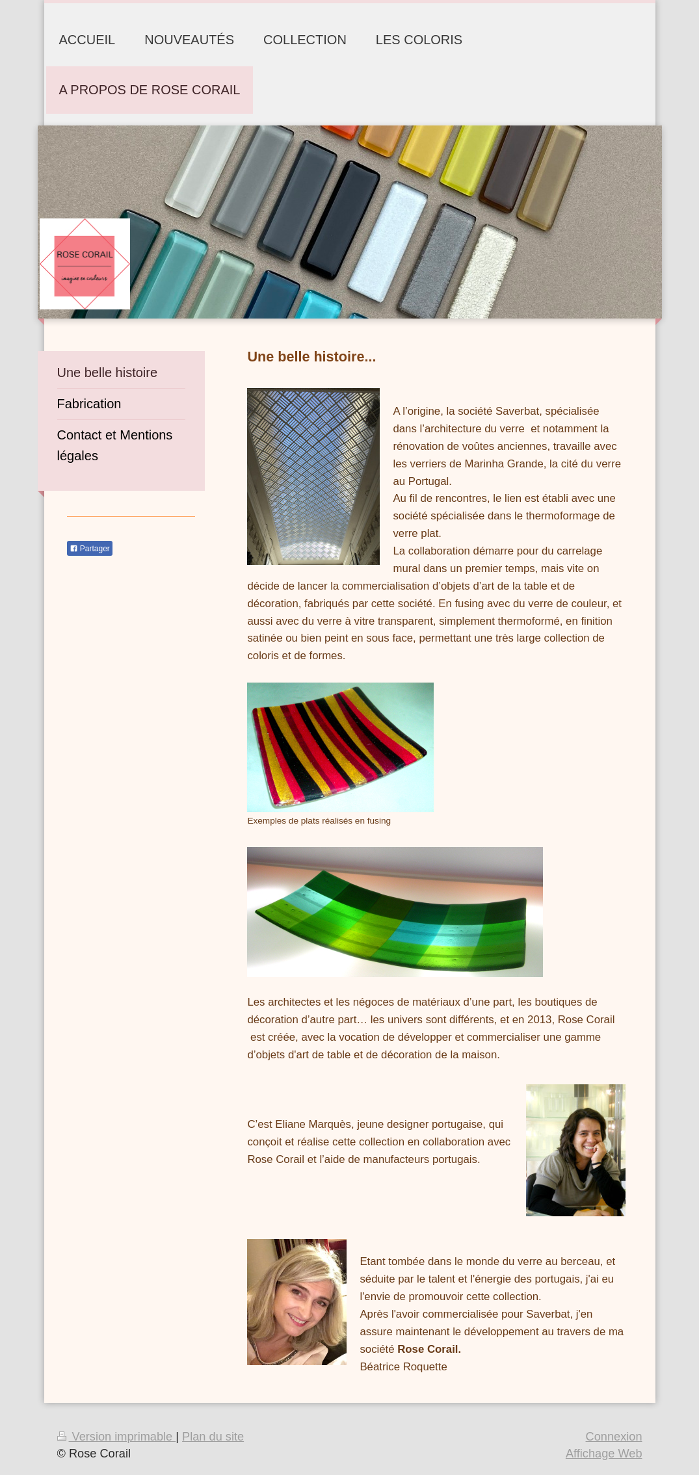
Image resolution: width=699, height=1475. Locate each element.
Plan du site (213, 1436)
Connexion (614, 1436)
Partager (90, 548)
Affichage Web (604, 1453)
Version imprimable (116, 1436)
